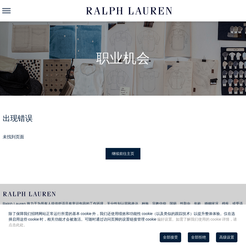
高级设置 (226, 237)
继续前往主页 (123, 153)
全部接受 (170, 237)
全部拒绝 (198, 237)
